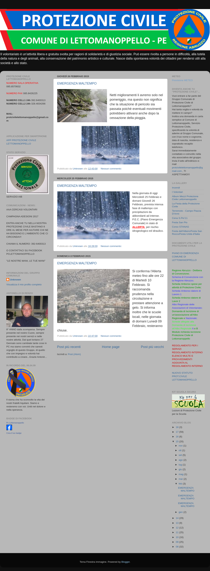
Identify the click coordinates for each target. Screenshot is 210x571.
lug (181, 464)
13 (177, 523)
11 (177, 532)
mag (181, 474)
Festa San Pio (179, 222)
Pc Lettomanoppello (15, 423)
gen (181, 512)
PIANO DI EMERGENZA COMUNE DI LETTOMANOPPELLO (185, 256)
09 (177, 542)
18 (177, 427)
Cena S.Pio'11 (180, 218)
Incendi (176, 187)
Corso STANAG (180, 226)
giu (181, 469)
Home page (111, 347)
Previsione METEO (182, 80)
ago (181, 460)
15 (177, 441)
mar (181, 479)
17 (177, 432)
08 (177, 546)
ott (180, 450)
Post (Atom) (74, 354)
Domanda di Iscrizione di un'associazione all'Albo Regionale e (185, 315)
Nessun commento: (111, 168)
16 (177, 436)
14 (177, 518)
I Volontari (177, 192)
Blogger (125, 561)
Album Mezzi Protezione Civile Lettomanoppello (185, 198)
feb (181, 483)
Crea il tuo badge (14, 433)
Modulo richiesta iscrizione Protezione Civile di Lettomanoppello (186, 335)
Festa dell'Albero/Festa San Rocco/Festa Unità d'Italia (187, 232)
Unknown (15, 279)
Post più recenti (69, 347)
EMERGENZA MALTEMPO (77, 83)
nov (181, 445)
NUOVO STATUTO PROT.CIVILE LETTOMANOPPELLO (184, 376)
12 (177, 527)
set (181, 455)
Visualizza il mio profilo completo (24, 284)
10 (177, 537)
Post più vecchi (152, 347)
